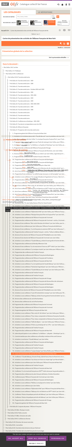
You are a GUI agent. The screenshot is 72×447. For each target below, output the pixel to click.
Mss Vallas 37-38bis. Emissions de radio (19, 416)
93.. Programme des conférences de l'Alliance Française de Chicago (31, 400)
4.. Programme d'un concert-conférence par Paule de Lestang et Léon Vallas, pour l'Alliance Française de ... (39, 142)
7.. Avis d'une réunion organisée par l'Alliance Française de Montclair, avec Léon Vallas (37, 151)
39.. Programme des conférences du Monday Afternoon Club (29, 243)
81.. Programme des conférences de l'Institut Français (27, 365)
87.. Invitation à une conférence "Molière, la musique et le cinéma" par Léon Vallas (36, 383)
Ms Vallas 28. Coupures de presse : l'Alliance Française (25, 406)
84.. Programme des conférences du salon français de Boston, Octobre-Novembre (35, 374)
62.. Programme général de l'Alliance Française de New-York (29, 310)
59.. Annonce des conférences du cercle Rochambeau (27, 301)
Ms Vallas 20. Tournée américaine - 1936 (21, 109)
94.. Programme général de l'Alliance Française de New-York (29, 403)
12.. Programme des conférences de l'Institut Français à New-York (31, 165)
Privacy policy (36, 443)
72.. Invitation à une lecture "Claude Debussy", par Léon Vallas (30, 339)
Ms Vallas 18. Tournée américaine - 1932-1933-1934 (24, 104)
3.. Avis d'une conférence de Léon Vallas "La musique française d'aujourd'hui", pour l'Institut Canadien (39, 139)
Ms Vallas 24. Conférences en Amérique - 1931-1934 (24, 121)
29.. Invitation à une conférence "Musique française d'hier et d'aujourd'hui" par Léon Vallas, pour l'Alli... (39, 214)
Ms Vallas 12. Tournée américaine (20, 86)
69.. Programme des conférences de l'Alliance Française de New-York (32, 330)
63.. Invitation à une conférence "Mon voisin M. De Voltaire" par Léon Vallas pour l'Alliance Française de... (39, 313)
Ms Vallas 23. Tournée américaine (20, 118)
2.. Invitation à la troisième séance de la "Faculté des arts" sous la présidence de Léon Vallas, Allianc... (39, 136)
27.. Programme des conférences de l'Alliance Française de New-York (32, 209)
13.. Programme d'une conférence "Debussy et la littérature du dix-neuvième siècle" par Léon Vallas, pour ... (39, 168)
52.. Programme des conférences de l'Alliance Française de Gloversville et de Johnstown (37, 281)
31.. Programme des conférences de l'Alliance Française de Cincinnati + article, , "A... (39, 220)
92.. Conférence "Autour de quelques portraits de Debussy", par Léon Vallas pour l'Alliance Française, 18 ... (39, 397)
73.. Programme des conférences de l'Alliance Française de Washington (32, 342)
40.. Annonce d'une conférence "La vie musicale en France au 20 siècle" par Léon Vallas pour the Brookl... (39, 246)
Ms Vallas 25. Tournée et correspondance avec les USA (25, 124)
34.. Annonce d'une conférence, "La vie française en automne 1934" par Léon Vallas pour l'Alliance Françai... (39, 229)
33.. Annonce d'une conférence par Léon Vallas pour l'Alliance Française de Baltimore (37, 226)
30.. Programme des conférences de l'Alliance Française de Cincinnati (32, 217)
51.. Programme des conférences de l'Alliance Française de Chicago (31, 278)
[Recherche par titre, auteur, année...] (33, 17)
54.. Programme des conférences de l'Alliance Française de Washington (32, 287)
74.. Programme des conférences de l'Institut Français (27, 345)
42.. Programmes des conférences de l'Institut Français (28, 252)
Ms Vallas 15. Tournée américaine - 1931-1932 (23, 95)
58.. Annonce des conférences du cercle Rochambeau (27, 298)
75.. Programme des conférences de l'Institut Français (27, 348)
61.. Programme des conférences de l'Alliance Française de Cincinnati (32, 307)
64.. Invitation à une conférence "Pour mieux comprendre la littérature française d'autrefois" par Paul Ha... (39, 316)
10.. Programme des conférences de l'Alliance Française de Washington (32, 159)
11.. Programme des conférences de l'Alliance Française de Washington (32, 162)
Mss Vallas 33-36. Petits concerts (17, 413)
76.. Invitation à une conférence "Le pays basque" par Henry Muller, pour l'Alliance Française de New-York (39, 351)
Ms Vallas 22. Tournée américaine (20, 115)
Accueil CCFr (5, 30)
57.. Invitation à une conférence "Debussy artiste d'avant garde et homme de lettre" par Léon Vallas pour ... (39, 296)
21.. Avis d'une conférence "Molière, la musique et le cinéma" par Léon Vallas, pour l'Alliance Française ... (39, 191)
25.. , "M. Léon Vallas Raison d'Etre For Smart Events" (32, 203)
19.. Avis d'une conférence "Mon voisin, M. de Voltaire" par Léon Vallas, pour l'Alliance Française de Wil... (39, 185)
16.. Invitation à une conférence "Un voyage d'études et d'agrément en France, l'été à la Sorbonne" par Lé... (39, 177)
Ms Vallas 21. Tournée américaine (20, 112)
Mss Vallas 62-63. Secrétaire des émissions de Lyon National (23, 428)
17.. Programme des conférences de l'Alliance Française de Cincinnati (32, 180)
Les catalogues (12, 12)
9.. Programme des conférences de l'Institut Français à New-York (31, 156)
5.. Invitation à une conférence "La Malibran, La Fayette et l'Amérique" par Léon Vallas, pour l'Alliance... (39, 145)
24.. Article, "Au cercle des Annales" (22, 200)
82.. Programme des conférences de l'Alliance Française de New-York (32, 368)
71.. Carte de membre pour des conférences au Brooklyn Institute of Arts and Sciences (37, 336)
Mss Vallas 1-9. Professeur (13, 71)
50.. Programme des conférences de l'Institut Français (27, 275)
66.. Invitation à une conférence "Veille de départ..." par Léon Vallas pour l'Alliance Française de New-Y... (39, 322)
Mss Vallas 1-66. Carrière (11, 67)
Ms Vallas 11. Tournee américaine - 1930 (21, 83)
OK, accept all (15, 438)
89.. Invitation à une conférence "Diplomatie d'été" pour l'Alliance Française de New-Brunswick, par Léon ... (39, 388)
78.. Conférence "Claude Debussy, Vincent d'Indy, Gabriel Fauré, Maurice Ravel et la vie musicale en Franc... (39, 356)
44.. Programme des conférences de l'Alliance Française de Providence (32, 258)
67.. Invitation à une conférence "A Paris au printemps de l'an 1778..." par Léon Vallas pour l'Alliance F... (39, 325)
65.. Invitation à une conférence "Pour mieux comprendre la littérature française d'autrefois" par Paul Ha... (39, 319)
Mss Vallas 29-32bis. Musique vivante (18, 410)
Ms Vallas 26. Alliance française (19, 127)
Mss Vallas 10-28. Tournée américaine (19, 77)
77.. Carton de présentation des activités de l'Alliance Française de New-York (34, 354)
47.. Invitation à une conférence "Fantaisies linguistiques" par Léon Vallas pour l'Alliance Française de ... (39, 267)
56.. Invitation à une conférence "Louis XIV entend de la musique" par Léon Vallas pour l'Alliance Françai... (39, 293)
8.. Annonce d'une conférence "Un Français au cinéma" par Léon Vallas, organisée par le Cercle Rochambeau (39, 154)
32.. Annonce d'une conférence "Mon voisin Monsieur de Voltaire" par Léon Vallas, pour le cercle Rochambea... (39, 223)
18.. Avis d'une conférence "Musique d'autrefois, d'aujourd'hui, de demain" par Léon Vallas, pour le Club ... (39, 183)
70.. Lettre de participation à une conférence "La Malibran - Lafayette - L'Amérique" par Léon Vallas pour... (39, 333)
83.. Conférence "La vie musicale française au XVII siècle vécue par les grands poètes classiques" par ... (39, 371)
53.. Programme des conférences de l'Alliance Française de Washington (32, 284)
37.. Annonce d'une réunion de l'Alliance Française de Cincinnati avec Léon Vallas (35, 238)
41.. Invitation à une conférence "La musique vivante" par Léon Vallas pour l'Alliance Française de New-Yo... (39, 249)
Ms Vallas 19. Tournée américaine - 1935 (21, 107)
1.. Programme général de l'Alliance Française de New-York (29, 133)
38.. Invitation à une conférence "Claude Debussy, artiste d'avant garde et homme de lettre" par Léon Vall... (39, 241)
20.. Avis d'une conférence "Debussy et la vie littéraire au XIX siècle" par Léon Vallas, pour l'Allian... (39, 188)
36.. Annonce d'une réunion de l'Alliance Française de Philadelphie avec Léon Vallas (36, 235)
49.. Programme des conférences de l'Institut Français (27, 272)
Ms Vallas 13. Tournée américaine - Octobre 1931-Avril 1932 (27, 89)
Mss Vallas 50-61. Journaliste (14, 425)
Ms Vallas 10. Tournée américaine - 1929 (21, 80)
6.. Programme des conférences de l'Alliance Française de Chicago (31, 148)
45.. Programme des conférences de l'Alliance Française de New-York (32, 261)
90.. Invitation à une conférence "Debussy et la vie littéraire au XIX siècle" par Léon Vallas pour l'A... (39, 391)
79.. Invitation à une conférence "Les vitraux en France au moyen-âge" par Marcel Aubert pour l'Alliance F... (39, 359)
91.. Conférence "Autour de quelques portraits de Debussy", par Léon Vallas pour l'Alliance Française (39, 394)
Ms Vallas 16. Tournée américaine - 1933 (21, 98)
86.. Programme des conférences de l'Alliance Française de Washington (32, 380)
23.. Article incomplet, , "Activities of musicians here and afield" (35, 197)
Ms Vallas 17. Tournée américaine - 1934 (21, 101)
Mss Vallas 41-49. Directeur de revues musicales (19, 422)
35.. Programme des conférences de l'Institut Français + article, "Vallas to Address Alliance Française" (39, 232)
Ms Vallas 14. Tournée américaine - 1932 (21, 92)
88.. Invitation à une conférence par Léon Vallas (26, 385)
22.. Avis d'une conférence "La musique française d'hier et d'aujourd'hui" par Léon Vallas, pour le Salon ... (39, 194)
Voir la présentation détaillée (57, 57)
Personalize (57, 438)
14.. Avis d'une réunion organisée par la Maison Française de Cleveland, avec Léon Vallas (38, 171)
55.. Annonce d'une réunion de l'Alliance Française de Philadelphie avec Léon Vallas (36, 290)
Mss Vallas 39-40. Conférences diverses (19, 419)
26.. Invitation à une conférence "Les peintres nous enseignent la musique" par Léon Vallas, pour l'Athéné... (39, 206)
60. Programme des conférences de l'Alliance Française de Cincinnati (32, 304)
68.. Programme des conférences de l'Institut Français (27, 327)
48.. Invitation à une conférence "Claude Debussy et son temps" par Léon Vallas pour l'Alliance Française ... (39, 270)
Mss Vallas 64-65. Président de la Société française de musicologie (25, 431)
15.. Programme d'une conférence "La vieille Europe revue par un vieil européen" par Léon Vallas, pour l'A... (39, 174)
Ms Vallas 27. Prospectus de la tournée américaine (24, 130)
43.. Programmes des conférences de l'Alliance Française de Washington (33, 255)
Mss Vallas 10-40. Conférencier (14, 74)
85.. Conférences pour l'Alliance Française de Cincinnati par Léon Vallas (33, 377)
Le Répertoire (45, 12)
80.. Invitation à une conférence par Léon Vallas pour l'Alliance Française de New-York (37, 362)
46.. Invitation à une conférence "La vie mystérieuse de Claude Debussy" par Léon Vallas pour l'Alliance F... (39, 264)
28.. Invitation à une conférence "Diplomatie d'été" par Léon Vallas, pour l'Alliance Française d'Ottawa (39, 212)
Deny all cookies (37, 438)
